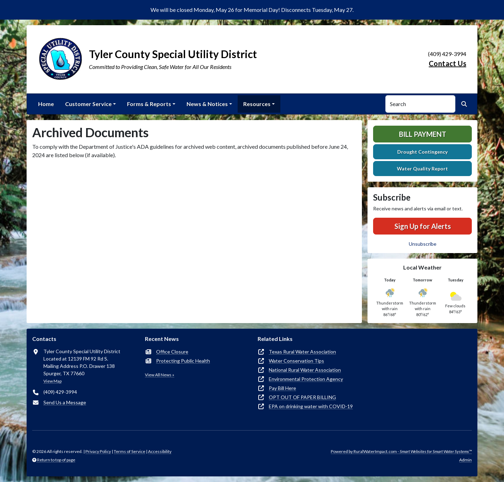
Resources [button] (257, 103)
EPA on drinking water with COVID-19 (311, 406)
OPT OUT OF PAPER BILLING (302, 397)
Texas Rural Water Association (302, 352)
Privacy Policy (98, 451)
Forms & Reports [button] (149, 103)
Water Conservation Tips (296, 361)
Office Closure (172, 352)
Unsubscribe (422, 244)
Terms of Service (129, 451)
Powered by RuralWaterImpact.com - (401, 451)
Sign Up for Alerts (422, 226)
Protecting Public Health (183, 361)
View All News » (159, 374)
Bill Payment (422, 134)
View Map (52, 381)
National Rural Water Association (305, 370)
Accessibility (160, 451)
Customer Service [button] (88, 103)
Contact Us (447, 63)
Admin (465, 459)
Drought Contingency (422, 152)
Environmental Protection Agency (306, 379)
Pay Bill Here (282, 388)
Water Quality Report (422, 169)
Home (46, 103)
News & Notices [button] (207, 103)
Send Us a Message (64, 402)
